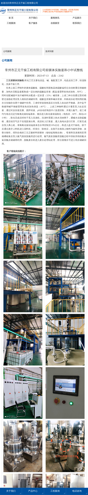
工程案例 (11, 23)
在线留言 (55, 23)
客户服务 (33, 23)
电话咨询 (77, 491)
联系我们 (77, 23)
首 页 (11, 18)
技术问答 (49, 51)
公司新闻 (7, 51)
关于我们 (33, 18)
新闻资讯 (55, 18)
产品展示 (77, 18)
